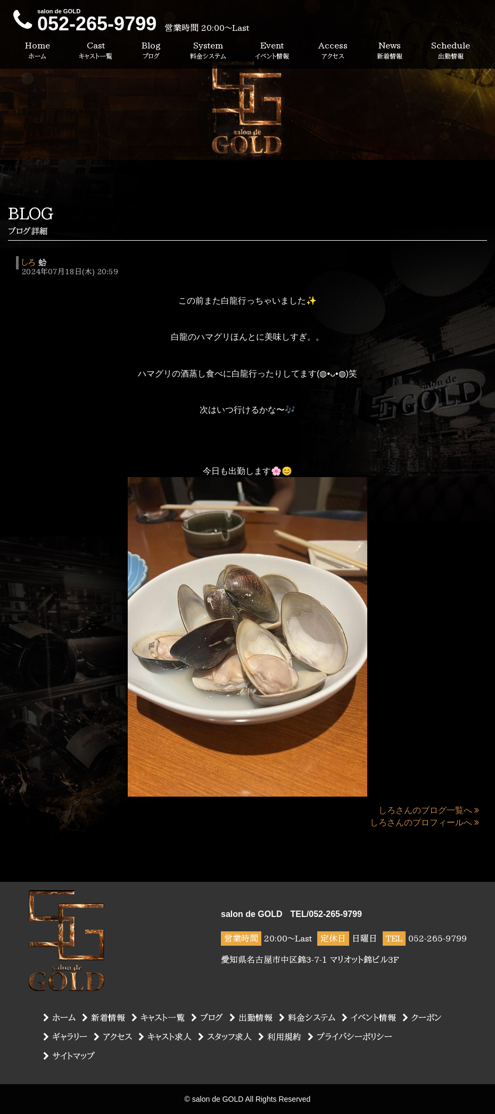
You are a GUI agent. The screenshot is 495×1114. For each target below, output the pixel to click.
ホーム (59, 1017)
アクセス (113, 1037)
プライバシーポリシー (350, 1037)
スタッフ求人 (225, 1037)
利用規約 (279, 1037)
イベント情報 (369, 1017)
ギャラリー (65, 1037)
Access (333, 51)
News (389, 51)
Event (272, 51)
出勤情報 (251, 1017)
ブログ (207, 1017)
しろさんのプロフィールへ (424, 822)
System (208, 51)
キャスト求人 (165, 1037)
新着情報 (103, 1017)
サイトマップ (69, 1056)
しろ (28, 262)
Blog (151, 51)
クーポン (422, 1017)
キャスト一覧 (158, 1017)
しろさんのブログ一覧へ (428, 810)
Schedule (450, 51)
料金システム (307, 1017)
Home (37, 51)
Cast (95, 51)
